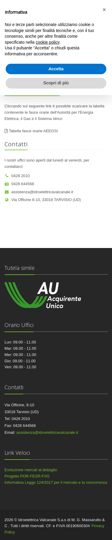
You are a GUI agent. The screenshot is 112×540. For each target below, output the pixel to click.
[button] (104, 9)
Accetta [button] (56, 68)
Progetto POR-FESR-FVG (27, 476)
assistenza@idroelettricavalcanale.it (38, 192)
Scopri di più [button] (56, 82)
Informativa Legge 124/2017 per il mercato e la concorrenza (55, 482)
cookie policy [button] (47, 42)
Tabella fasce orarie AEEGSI (33, 131)
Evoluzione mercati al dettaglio (30, 470)
